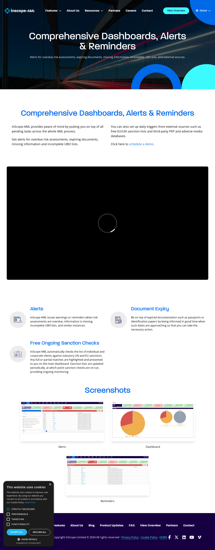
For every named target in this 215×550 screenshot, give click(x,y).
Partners (172, 525)
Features (53, 10)
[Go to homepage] (19, 11)
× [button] (50, 484)
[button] (28, 539)
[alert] (28, 514)
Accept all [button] (17, 532)
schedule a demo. (141, 144)
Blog (92, 525)
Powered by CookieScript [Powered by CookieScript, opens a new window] (28, 543)
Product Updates (111, 525)
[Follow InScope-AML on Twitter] (176, 537)
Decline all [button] (39, 532)
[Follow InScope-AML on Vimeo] (199, 537)
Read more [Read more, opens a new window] (30, 502)
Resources (94, 10)
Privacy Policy (130, 537)
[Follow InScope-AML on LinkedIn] (184, 537)
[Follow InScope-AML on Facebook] (169, 537)
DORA (163, 537)
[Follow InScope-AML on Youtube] (191, 537)
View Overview (176, 10)
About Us (76, 525)
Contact (188, 525)
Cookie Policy (149, 537)
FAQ (132, 525)
